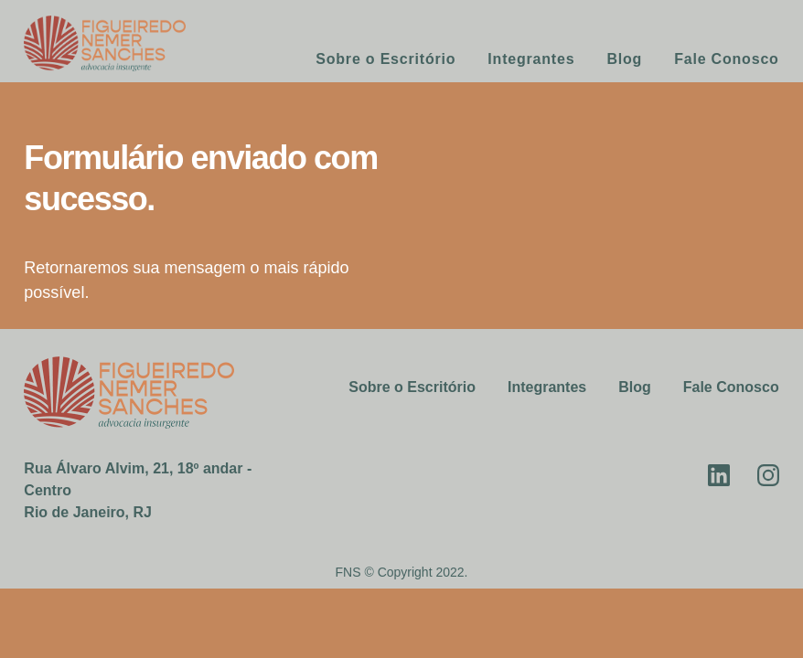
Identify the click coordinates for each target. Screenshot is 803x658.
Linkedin (719, 475)
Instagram (768, 475)
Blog (624, 59)
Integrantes (530, 59)
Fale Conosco (726, 59)
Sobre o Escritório (385, 59)
